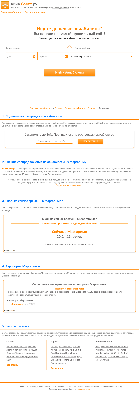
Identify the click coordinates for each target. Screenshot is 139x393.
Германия (11, 356)
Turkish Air (111, 349)
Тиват (77, 359)
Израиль (23, 346)
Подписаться (90, 141)
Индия (34, 349)
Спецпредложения (35, 12)
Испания (32, 346)
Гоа (70, 346)
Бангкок (78, 349)
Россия (10, 346)
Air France (121, 349)
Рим (53, 353)
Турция (27, 356)
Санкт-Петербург (74, 356)
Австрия (10, 349)
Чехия (16, 346)
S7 (127, 356)
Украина (20, 356)
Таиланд (19, 353)
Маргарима (17, 304)
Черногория (29, 353)
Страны (58, 108)
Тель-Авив (69, 349)
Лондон (76, 346)
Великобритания (22, 349)
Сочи (72, 359)
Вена (53, 359)
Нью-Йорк (60, 353)
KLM (104, 349)
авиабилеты (46, 5)
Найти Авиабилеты (69, 72)
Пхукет (62, 356)
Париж (61, 349)
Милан (54, 349)
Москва (54, 346)
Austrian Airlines (102, 353)
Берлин (54, 363)
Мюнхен (75, 353)
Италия (34, 356)
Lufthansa (112, 356)
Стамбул (55, 356)
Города (91, 108)
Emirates (121, 356)
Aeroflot (124, 346)
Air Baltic (122, 353)
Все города (57, 368)
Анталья (62, 363)
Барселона (64, 346)
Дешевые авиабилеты (40, 108)
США (9, 359)
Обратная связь (83, 389)
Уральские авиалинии (109, 346)
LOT (97, 346)
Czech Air (99, 359)
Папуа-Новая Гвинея (75, 108)
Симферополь (62, 359)
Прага (68, 353)
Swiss (106, 359)
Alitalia (104, 356)
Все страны (12, 364)
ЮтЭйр (114, 353)
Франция (11, 353)
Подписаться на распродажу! (69, 185)
